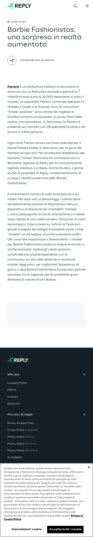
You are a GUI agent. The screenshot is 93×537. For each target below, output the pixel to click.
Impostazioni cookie (26, 529)
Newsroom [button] (13, 404)
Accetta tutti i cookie (65, 529)
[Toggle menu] (87, 6)
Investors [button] (12, 397)
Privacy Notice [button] (22, 430)
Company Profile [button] (17, 383)
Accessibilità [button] (14, 457)
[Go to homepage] (19, 6)
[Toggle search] (75, 6)
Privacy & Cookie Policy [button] (20, 423)
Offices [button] (11, 390)
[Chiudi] (89, 467)
